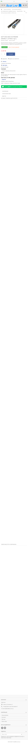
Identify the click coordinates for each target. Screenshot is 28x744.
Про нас (3, 719)
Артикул (10, 40)
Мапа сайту (4, 721)
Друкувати (4, 58)
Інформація (5, 91)
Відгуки (4, 96)
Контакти (4, 717)
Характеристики (6, 93)
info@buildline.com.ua (8, 708)
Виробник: (3, 40)
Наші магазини (5, 715)
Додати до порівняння (14, 58)
